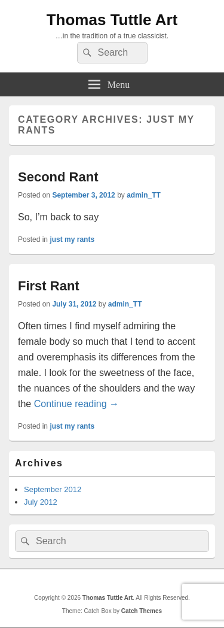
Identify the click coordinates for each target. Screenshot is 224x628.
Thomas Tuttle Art (112, 20)
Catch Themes (141, 611)
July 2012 (40, 501)
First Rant (48, 285)
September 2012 (52, 489)
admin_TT (144, 195)
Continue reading (76, 404)
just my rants (72, 239)
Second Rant (58, 176)
